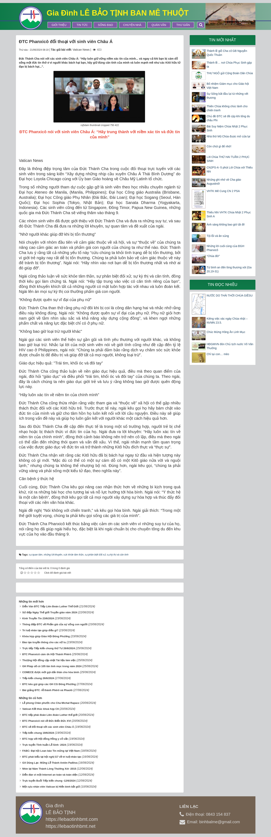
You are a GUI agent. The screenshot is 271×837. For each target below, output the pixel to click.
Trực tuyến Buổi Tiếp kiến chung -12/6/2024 (48, 780)
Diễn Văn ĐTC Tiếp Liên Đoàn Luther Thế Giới (50, 606)
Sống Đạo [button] (105, 25)
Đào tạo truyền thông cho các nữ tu (44, 642)
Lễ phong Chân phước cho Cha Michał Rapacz (50, 702)
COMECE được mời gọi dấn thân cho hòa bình (50, 672)
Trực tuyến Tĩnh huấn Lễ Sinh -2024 (44, 744)
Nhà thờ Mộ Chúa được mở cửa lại (228, 136)
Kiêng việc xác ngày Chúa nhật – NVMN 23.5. (227, 320)
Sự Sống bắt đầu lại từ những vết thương (227, 95)
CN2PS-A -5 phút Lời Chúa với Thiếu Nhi (230, 169)
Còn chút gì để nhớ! (219, 146)
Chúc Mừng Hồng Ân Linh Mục (226, 332)
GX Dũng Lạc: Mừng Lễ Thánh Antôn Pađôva (49, 762)
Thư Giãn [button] (183, 25)
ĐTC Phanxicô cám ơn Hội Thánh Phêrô (46, 654)
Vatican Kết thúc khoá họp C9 (40, 708)
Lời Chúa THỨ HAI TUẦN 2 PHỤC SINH (228, 158)
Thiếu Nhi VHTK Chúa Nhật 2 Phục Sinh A (229, 214)
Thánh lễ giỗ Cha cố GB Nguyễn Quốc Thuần (227, 52)
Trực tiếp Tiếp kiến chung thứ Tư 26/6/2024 (48, 648)
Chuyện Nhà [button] (132, 25)
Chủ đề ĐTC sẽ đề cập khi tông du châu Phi (228, 118)
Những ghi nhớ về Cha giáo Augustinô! (224, 181)
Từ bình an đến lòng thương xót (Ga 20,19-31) (229, 269)
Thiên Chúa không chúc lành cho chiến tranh (227, 108)
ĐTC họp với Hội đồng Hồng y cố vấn (45, 738)
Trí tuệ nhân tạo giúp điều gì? (40, 630)
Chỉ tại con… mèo (218, 354)
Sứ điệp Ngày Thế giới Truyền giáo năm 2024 (49, 612)
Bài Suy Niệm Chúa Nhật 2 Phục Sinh (227, 128)
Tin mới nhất (222, 40)
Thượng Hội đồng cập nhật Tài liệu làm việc (49, 660)
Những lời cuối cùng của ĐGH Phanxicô (225, 248)
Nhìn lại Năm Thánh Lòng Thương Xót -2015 (49, 768)
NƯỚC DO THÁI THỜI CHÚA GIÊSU (230, 295)
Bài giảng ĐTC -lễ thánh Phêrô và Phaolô (47, 690)
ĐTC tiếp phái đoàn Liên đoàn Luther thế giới (49, 714)
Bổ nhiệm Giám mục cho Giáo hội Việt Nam (228, 85)
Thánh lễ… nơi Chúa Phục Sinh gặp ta (229, 64)
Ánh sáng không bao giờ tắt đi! (226, 224)
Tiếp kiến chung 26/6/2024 (38, 678)
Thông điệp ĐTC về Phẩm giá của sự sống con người (54, 624)
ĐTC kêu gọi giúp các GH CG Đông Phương (49, 684)
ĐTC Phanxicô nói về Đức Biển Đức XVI (46, 720)
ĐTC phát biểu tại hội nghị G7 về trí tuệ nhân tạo (51, 756)
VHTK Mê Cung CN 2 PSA (223, 191)
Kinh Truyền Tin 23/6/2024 (38, 618)
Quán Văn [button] (159, 25)
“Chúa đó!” (213, 256)
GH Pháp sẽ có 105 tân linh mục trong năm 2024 (51, 666)
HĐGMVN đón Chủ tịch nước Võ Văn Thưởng (230, 346)
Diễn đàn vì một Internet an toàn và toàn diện (49, 774)
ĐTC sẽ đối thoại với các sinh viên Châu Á (48, 726)
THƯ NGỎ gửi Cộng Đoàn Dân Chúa (230, 73)
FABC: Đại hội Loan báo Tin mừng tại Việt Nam (51, 750)
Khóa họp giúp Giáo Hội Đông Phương (46, 636)
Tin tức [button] (82, 25)
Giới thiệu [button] (59, 25)
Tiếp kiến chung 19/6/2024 (38, 732)
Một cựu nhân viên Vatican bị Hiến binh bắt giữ (51, 786)
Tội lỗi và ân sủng (218, 235)
